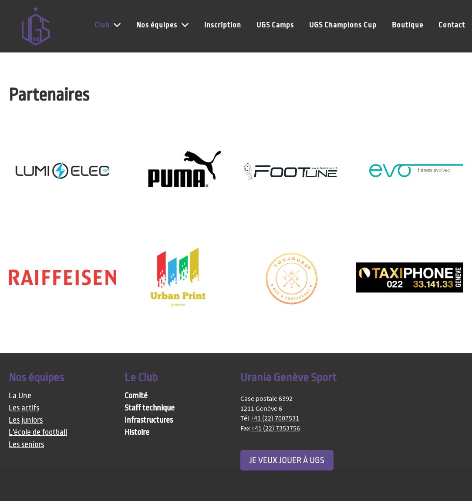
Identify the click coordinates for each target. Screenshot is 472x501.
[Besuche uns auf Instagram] (377, 381)
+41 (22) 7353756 (275, 428)
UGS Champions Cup (343, 25)
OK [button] (449, 486)
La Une (20, 395)
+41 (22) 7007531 (274, 418)
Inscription (222, 25)
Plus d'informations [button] (40, 486)
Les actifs (24, 408)
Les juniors (26, 420)
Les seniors (26, 444)
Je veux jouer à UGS (286, 460)
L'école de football (38, 432)
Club (107, 24)
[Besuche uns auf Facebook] (362, 381)
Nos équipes (162, 24)
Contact (451, 25)
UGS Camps (275, 25)
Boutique (407, 25)
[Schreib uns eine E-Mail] (391, 381)
